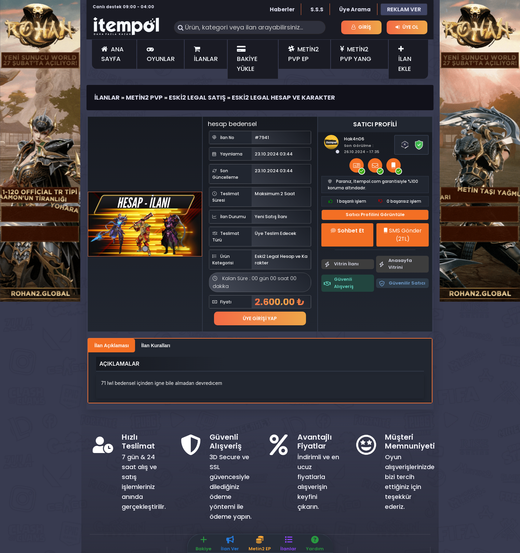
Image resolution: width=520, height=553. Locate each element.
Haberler (282, 9)
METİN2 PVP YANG (355, 54)
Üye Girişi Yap (260, 318)
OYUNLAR (161, 54)
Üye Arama (355, 9)
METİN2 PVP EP (303, 54)
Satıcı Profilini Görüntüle (375, 214)
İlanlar (107, 97)
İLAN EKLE (404, 59)
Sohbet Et (347, 231)
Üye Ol (407, 27)
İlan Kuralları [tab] (155, 345)
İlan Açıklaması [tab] (111, 345)
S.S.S (316, 9)
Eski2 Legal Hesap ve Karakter (283, 97)
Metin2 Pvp (144, 97)
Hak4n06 (354, 139)
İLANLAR (206, 54)
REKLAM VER (404, 9)
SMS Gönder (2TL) (403, 235)
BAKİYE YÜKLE (247, 59)
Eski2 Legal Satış (197, 97)
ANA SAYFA (112, 54)
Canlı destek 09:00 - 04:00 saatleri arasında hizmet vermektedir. (123, 10)
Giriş (361, 27)
